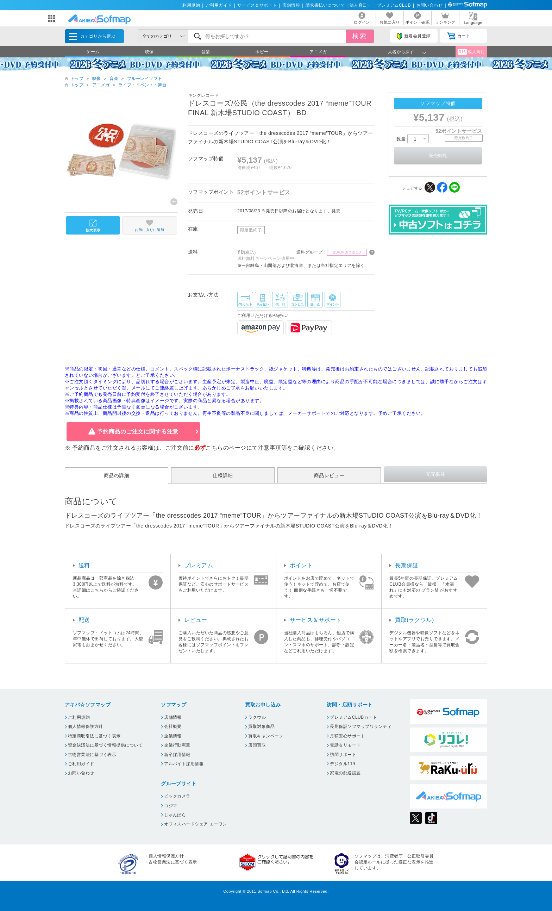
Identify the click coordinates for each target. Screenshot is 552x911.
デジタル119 (342, 763)
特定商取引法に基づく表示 (94, 736)
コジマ (170, 805)
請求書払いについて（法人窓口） (338, 5)
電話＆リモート (345, 745)
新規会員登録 (413, 36)
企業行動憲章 (177, 745)
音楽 (205, 51)
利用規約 (191, 5)
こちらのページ (226, 448)
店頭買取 (257, 745)
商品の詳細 (116, 475)
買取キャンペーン (265, 736)
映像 (149, 51)
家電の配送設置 (345, 772)
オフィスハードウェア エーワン (195, 824)
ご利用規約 (79, 717)
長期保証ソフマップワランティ (360, 726)
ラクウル (257, 717)
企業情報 (173, 736)
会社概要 (173, 726)
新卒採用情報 (177, 754)
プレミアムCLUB (394, 5)
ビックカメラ (177, 796)
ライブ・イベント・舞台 (142, 84)
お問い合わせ (429, 5)
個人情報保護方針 (85, 726)
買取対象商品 (261, 726)
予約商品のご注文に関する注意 (137, 432)
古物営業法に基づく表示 (92, 754)
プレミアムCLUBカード (353, 717)
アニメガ (318, 51)
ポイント (301, 565)
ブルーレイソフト (144, 78)
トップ (76, 78)
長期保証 (406, 565)
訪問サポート (343, 754)
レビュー (195, 620)
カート (458, 36)
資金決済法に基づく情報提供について (105, 745)
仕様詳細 (223, 475)
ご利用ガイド (219, 5)
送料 (84, 565)
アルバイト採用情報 (183, 763)
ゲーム (92, 51)
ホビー (261, 51)
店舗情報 (291, 5)
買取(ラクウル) (414, 620)
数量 (412, 139)
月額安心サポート (347, 736)
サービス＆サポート (257, 5)
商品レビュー (329, 475)
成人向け (471, 52)
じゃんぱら (175, 814)
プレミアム (198, 565)
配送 (84, 620)
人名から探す (401, 51)
